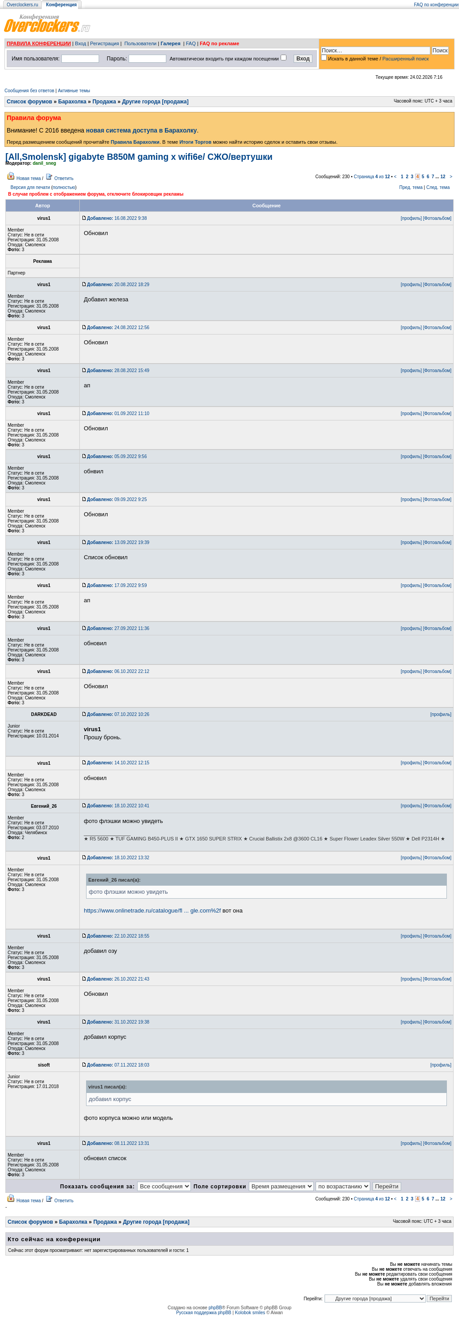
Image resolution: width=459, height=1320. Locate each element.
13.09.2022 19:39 (118, 542)
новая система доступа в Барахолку (141, 130)
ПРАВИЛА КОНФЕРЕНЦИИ (39, 43)
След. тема (438, 187)
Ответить (64, 178)
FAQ (191, 43)
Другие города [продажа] (155, 102)
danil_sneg (44, 163)
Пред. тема (411, 187)
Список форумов (29, 102)
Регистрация (104, 43)
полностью (63, 187)
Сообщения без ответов (29, 90)
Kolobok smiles (250, 1312)
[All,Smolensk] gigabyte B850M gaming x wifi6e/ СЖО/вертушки (139, 157)
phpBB (215, 1307)
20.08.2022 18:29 (118, 284)
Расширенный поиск (405, 58)
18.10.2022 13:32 (118, 857)
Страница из (372, 176)
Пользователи (140, 43)
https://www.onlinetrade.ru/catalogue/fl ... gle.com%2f (152, 910)
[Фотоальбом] (437, 218)
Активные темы (74, 90)
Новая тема (29, 178)
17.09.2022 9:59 (117, 585)
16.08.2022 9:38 (117, 218)
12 (442, 176)
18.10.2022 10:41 (118, 805)
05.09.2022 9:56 (117, 456)
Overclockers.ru (22, 4)
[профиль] (411, 218)
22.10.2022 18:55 (118, 936)
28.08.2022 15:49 (118, 370)
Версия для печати (30, 187)
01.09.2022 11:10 (118, 413)
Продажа (104, 102)
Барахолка (72, 102)
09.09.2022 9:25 (117, 499)
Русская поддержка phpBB (203, 1312)
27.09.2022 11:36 (118, 628)
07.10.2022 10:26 (118, 714)
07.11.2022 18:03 (118, 1065)
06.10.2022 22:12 (118, 671)
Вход (80, 43)
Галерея (170, 43)
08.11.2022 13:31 (118, 1143)
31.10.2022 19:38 (118, 1022)
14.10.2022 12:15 (118, 762)
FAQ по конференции (436, 4)
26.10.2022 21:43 (118, 979)
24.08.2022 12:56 (118, 327)
